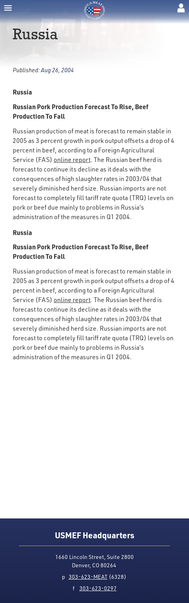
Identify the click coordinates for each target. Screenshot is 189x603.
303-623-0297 (98, 588)
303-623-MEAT (88, 576)
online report (72, 159)
